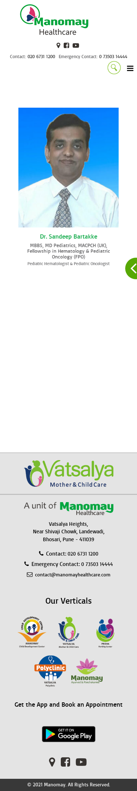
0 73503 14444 (113, 56)
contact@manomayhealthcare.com (73, 575)
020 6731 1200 (41, 56)
